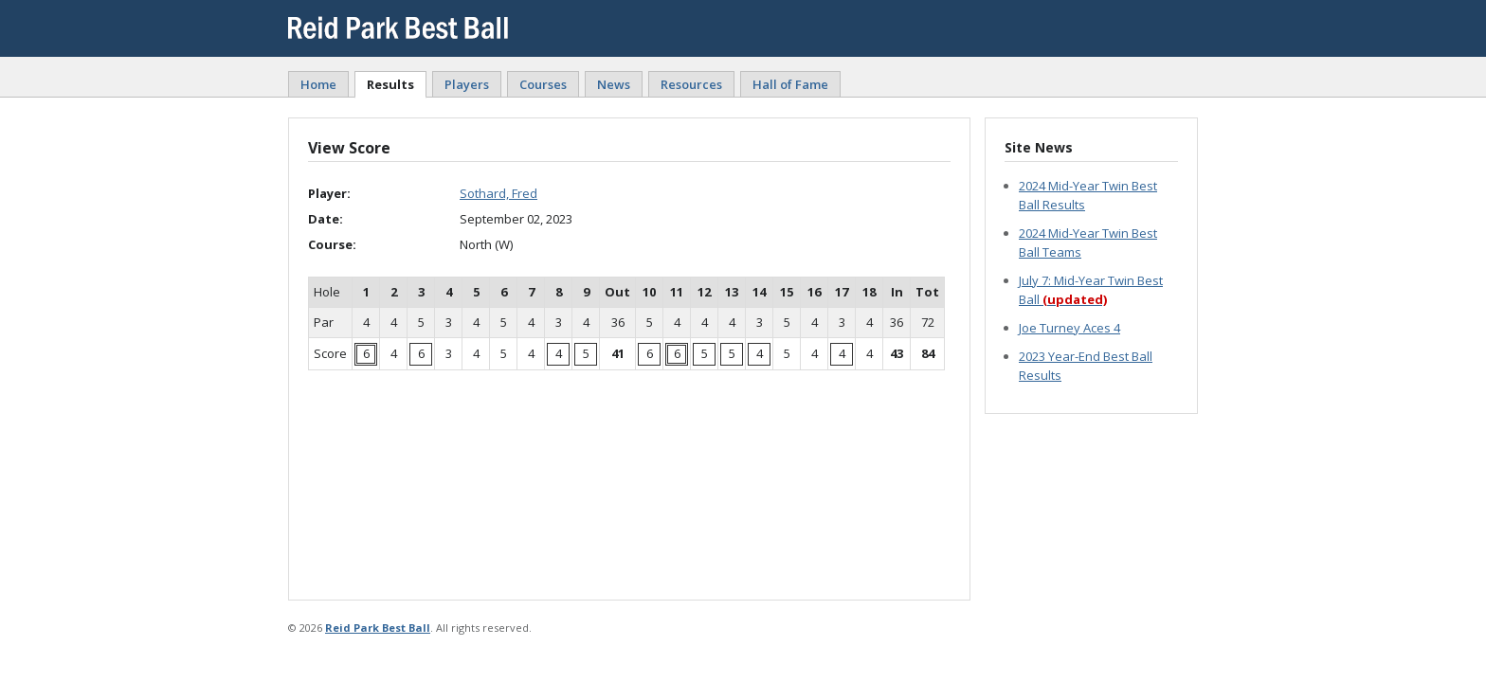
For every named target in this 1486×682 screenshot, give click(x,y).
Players (466, 84)
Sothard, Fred (498, 193)
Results (390, 84)
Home (318, 84)
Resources (691, 84)
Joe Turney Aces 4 (1069, 327)
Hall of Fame (790, 84)
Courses (543, 84)
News (613, 84)
